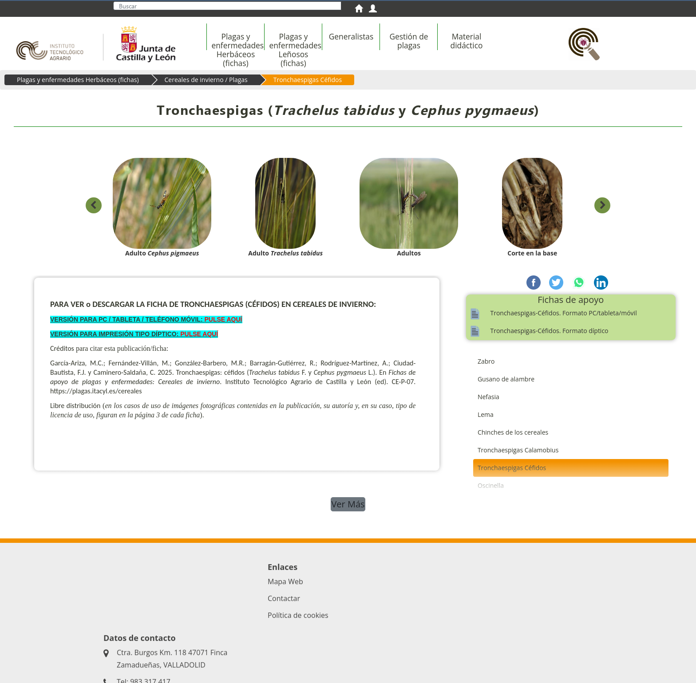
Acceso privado (280, 652)
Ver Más (347, 504)
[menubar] (381, 46)
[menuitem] (362, 9)
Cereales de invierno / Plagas (206, 79)
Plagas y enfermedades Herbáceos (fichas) (78, 79)
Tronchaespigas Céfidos (307, 79)
